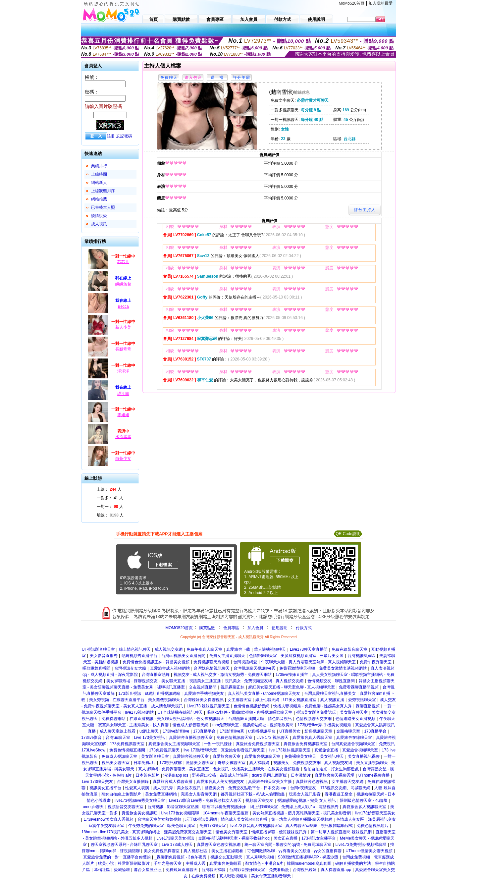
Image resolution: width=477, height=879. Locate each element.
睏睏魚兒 (123, 284)
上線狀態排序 (103, 191)
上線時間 (99, 174)
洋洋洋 (123, 371)
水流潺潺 (123, 436)
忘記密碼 (124, 136)
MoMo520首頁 (351, 3)
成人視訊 (99, 224)
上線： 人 (109, 489)
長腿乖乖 (123, 349)
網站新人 (99, 182)
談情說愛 (99, 215)
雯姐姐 (123, 414)
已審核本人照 (103, 207)
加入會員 (255, 628)
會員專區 (231, 628)
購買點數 (206, 628)
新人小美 (123, 327)
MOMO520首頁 (179, 628)
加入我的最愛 (381, 3)
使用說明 (280, 628)
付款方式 (304, 628)
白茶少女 (123, 458)
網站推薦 (99, 199)
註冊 (111, 136)
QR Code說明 (348, 533)
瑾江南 (123, 393)
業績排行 (99, 166)
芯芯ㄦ (123, 261)
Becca (123, 306)
